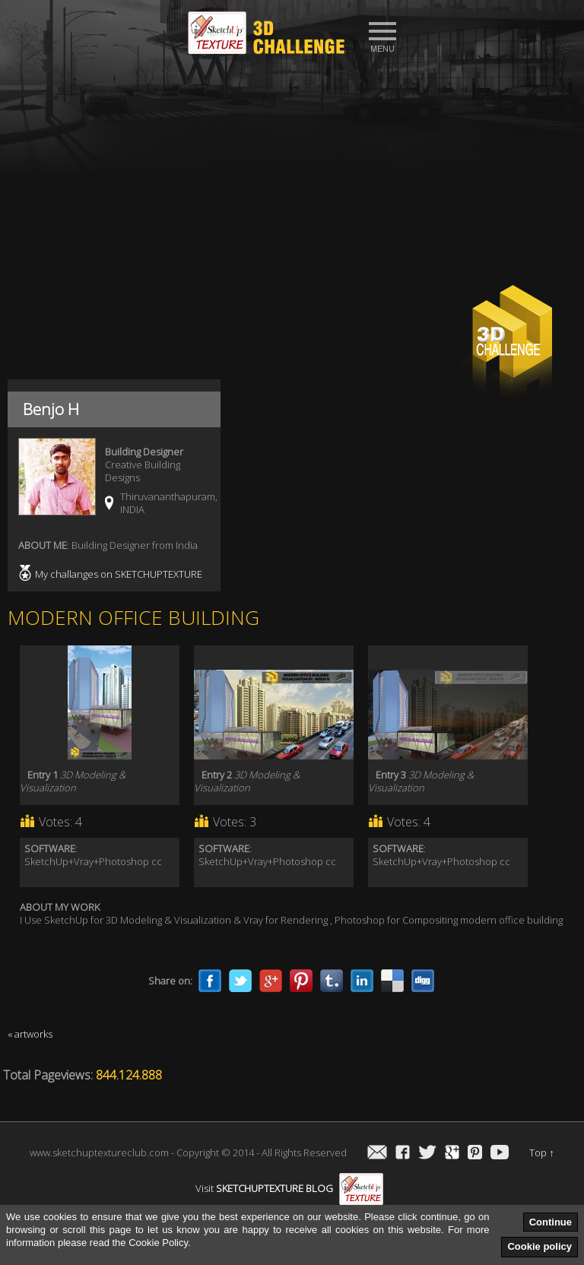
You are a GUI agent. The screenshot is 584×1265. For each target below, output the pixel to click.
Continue (550, 1222)
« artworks (30, 1034)
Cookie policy (539, 1246)
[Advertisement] (292, 175)
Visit (289, 1188)
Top (541, 1152)
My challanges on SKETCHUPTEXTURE (118, 574)
